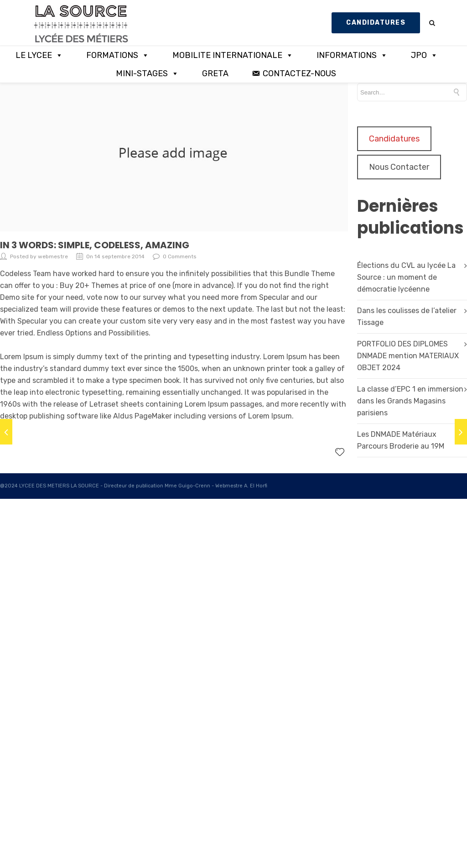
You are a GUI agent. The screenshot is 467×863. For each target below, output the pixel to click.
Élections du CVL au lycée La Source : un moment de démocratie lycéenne (406, 277)
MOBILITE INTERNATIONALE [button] (232, 55)
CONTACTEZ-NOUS (299, 73)
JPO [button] (424, 55)
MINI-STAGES (147, 73)
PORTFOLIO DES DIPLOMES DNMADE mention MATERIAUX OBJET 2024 (408, 356)
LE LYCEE (39, 55)
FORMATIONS (117, 55)
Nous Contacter (399, 167)
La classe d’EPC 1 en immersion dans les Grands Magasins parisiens (410, 401)
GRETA (215, 73)
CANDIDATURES (375, 22)
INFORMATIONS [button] (352, 55)
